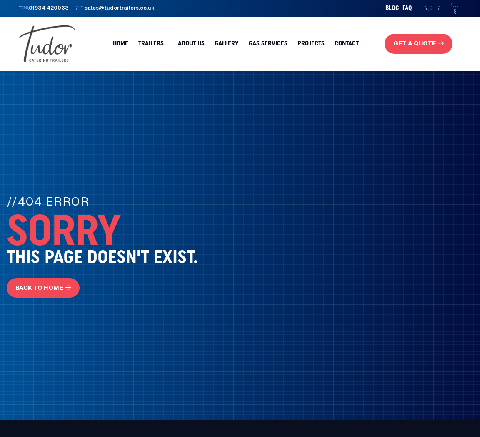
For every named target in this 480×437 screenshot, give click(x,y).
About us (191, 43)
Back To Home (39, 287)
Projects (311, 43)
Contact (347, 43)
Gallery (227, 43)
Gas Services (268, 43)
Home (120, 43)
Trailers (151, 43)
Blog (392, 8)
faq (407, 8)
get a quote (414, 43)
